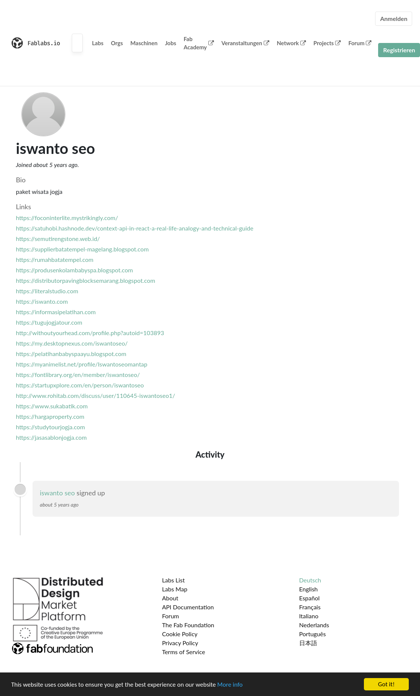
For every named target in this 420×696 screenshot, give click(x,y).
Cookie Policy (179, 633)
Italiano (309, 615)
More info (230, 685)
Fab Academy (199, 43)
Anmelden (393, 18)
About (170, 597)
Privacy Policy (180, 642)
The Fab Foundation (188, 624)
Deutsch (310, 580)
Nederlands (314, 624)
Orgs (117, 43)
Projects (327, 43)
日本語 (308, 642)
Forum (359, 43)
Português (312, 633)
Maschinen (144, 43)
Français (310, 606)
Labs (98, 43)
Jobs (170, 43)
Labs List (173, 580)
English (308, 589)
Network (291, 43)
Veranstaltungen (245, 43)
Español (309, 597)
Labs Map (174, 589)
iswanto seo (57, 493)
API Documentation (188, 606)
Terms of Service (183, 651)
